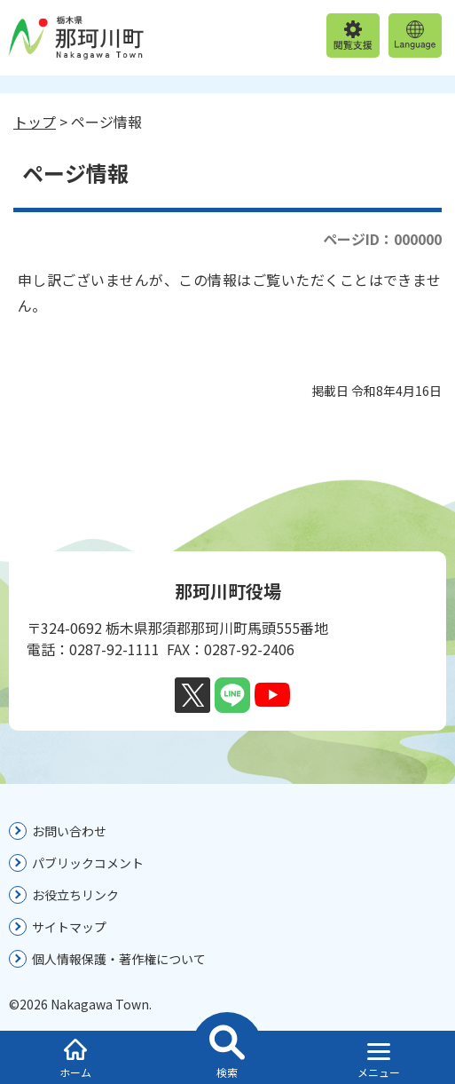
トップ (34, 121)
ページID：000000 (382, 238)
